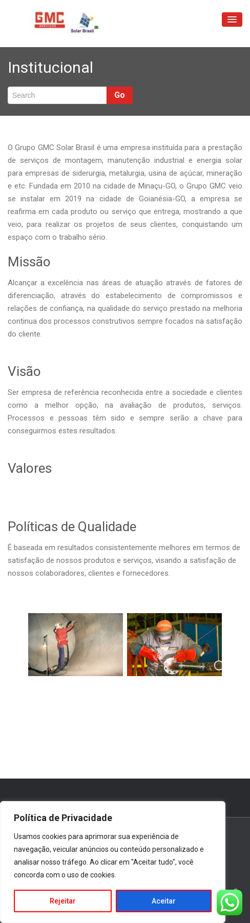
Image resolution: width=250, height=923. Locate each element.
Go (119, 95)
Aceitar (164, 901)
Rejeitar (63, 901)
